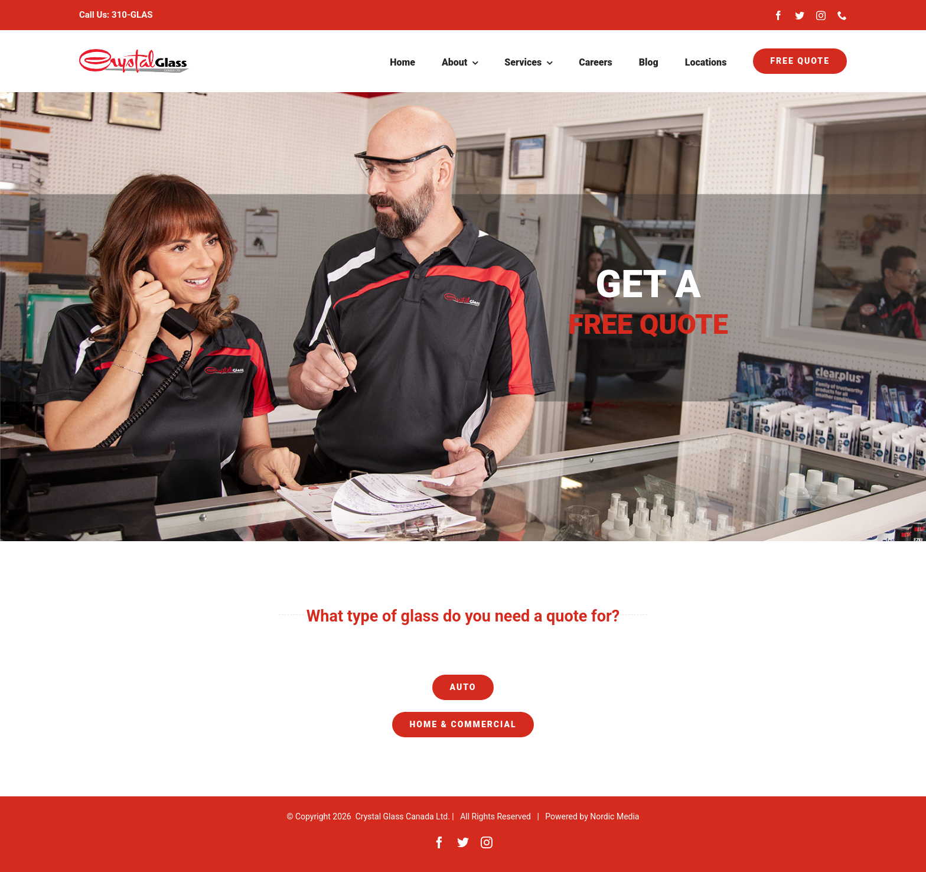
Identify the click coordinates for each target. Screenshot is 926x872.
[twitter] (799, 15)
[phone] (842, 15)
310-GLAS (132, 14)
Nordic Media (614, 816)
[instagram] (821, 15)
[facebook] (778, 15)
